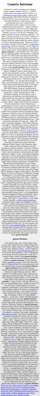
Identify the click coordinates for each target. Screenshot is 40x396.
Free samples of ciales (21, 395)
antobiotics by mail (14, 262)
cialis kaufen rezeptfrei (9, 314)
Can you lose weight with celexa (24, 387)
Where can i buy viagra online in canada (14, 385)
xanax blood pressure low (26, 251)
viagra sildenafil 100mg (17, 225)
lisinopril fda (12, 341)
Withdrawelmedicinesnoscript (24, 391)
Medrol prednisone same (20, 393)
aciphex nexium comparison (26, 200)
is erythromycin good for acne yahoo (20, 14)
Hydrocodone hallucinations (10, 389)
